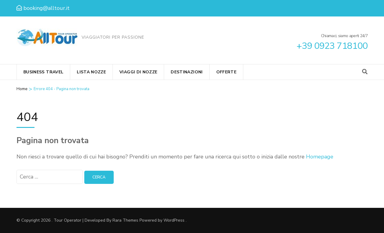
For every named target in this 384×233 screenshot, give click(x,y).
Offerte (226, 72)
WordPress (174, 220)
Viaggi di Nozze (138, 72)
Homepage (319, 156)
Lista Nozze (91, 72)
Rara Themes (125, 220)
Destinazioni (186, 72)
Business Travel (43, 72)
